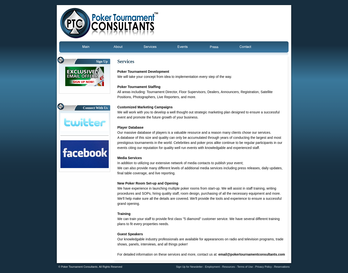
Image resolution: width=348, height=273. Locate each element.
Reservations (282, 266)
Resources (228, 266)
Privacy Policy (263, 266)
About (117, 46)
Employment (212, 266)
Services (150, 46)
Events (183, 46)
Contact (244, 46)
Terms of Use (245, 266)
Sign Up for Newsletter (189, 266)
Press (214, 46)
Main (88, 46)
